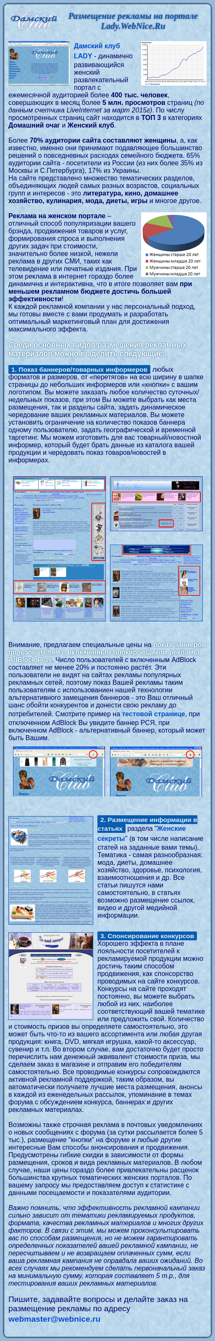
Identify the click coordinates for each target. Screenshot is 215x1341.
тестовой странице (153, 713)
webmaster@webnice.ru (54, 1319)
